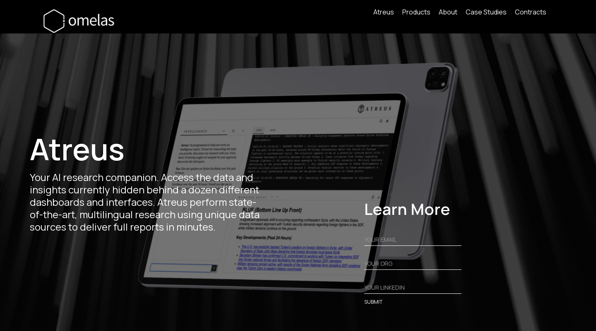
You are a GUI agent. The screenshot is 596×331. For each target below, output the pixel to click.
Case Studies (486, 12)
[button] (420, 14)
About (448, 12)
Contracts (530, 12)
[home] (81, 20)
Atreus (383, 12)
